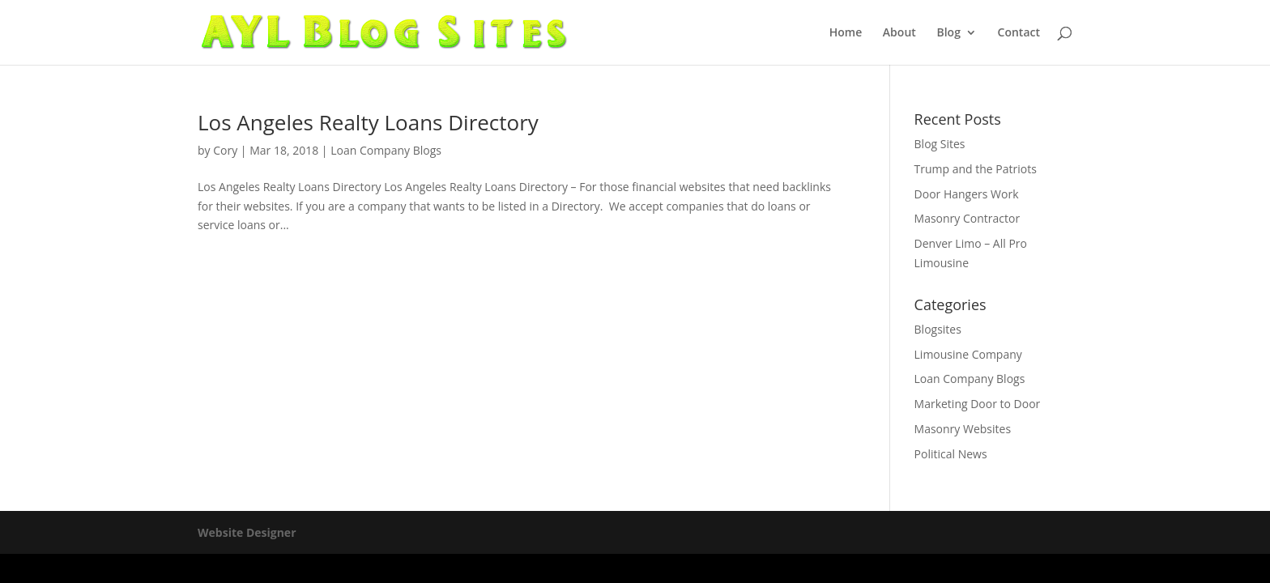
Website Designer (247, 532)
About (899, 33)
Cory (225, 150)
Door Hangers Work (966, 194)
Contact (1019, 33)
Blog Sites (939, 143)
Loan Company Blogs (385, 150)
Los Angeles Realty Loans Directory (368, 122)
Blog (948, 33)
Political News (950, 454)
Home (846, 33)
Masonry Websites (963, 428)
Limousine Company (968, 354)
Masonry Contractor (967, 218)
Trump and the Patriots (975, 169)
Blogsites (937, 329)
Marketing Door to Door (977, 403)
